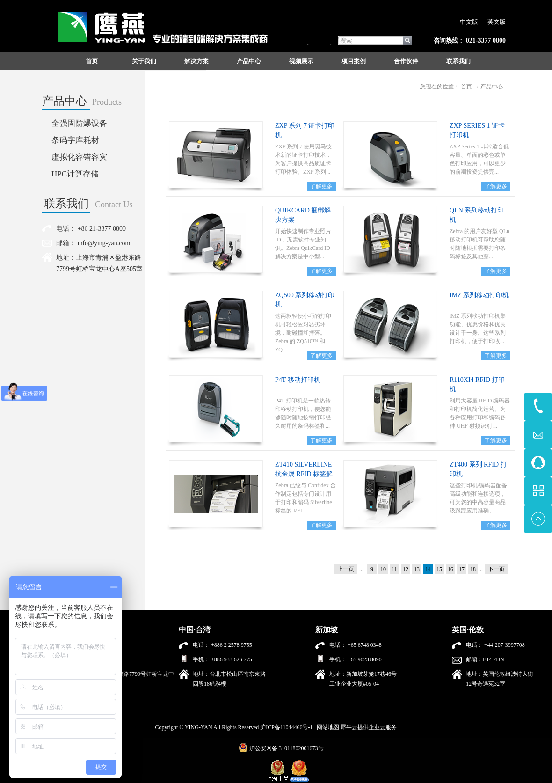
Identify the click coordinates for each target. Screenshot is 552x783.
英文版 (496, 21)
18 (473, 569)
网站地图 (326, 727)
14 (428, 569)
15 (439, 569)
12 (405, 569)
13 (417, 569)
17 (462, 569)
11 (394, 569)
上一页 (345, 569)
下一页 (496, 569)
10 (383, 569)
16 (450, 569)
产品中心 (491, 86)
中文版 (469, 21)
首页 (92, 61)
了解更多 (321, 186)
